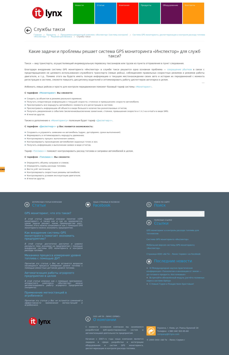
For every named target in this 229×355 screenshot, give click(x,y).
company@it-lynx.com (168, 334)
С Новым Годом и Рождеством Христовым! (171, 284)
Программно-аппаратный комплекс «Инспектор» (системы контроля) (94, 35)
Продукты (51, 35)
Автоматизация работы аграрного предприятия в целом (49, 274)
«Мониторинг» (143, 87)
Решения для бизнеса (61, 37)
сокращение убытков (179, 69)
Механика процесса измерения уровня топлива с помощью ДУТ (53, 257)
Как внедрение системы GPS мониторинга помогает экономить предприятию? (49, 235)
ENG (2, 169)
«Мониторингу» (59, 120)
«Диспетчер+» (104, 120)
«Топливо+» (39, 151)
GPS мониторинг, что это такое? (48, 213)
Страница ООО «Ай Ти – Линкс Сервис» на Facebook (173, 254)
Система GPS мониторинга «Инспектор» (168, 239)
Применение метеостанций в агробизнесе (46, 294)
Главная (38, 35)
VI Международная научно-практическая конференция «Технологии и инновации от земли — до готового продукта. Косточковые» (174, 271)
